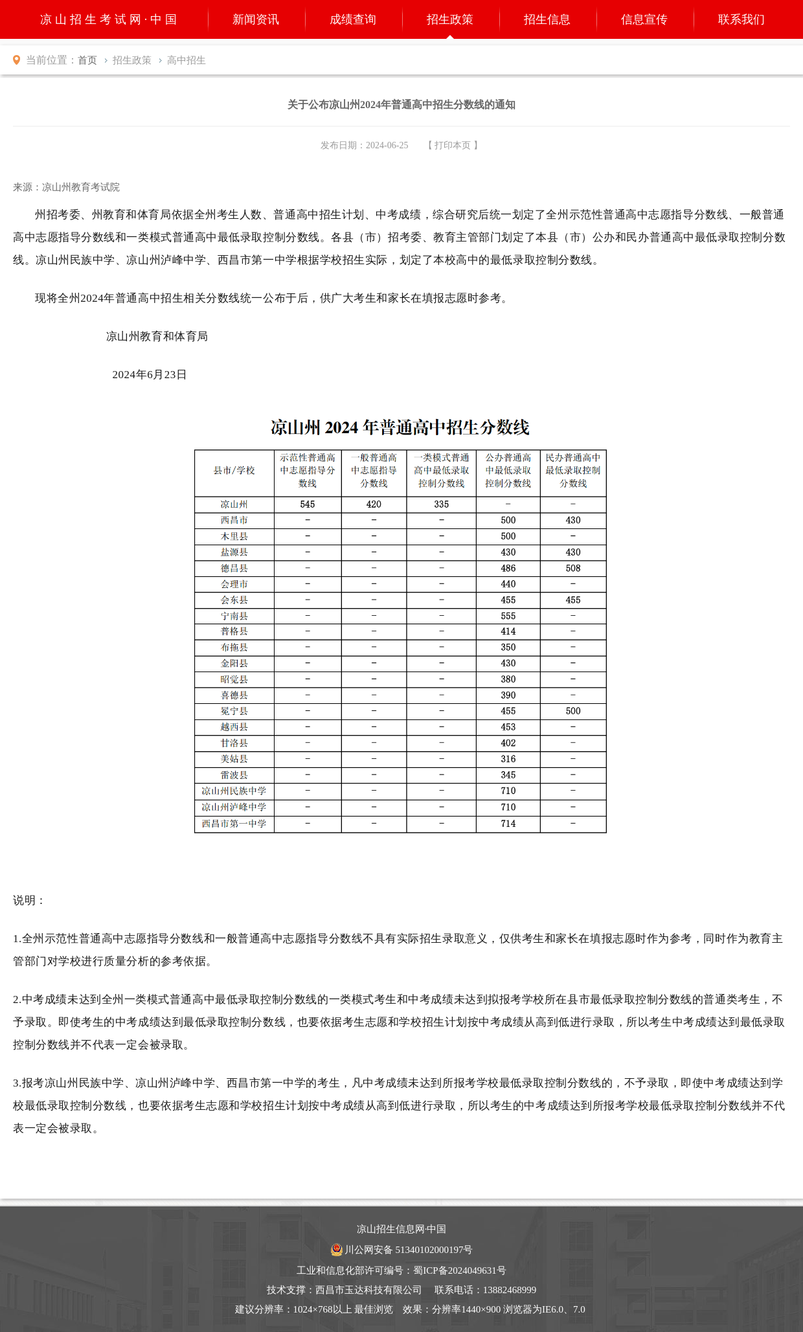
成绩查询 (353, 19)
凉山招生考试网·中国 (110, 19)
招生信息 (547, 19)
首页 (87, 60)
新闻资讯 (255, 19)
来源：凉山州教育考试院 (66, 187)
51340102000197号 (434, 1250)
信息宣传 (644, 19)
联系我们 (741, 19)
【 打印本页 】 (453, 145)
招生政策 (450, 19)
